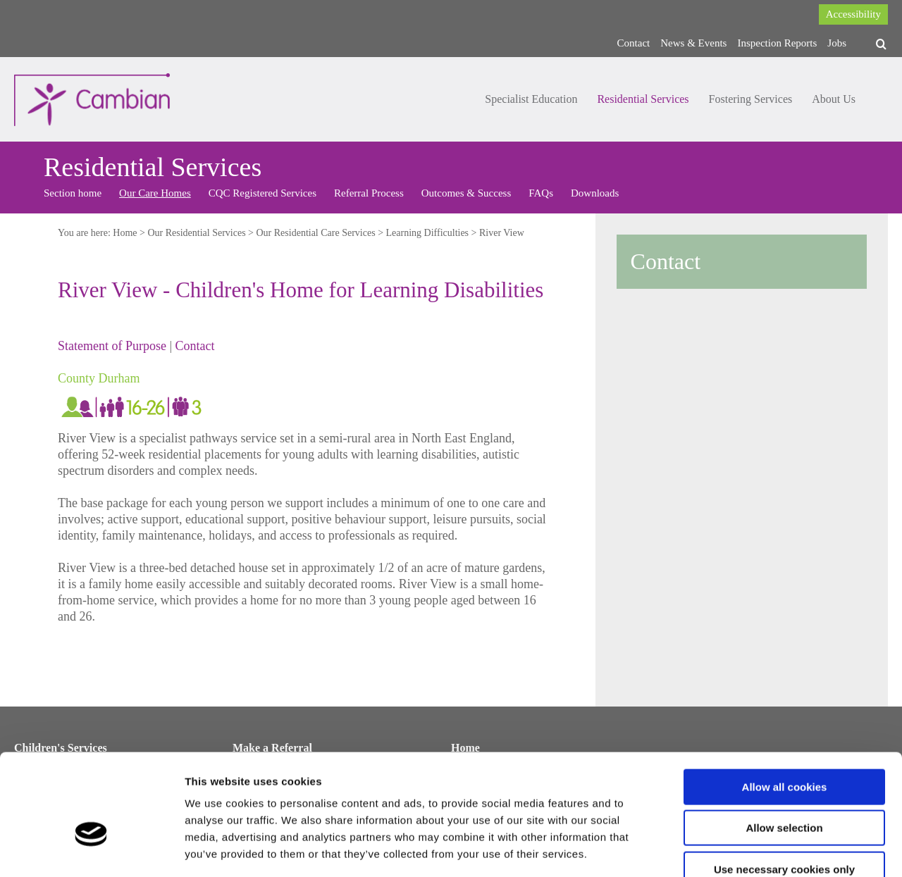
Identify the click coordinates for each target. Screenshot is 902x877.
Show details (739, 849)
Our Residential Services (196, 233)
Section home (72, 193)
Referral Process (369, 193)
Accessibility (853, 14)
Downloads (595, 193)
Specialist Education (531, 99)
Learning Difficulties (427, 233)
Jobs (836, 43)
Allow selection (784, 746)
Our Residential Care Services (316, 233)
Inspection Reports (777, 43)
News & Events (693, 43)
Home (125, 233)
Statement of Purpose (112, 346)
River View (501, 233)
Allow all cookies (784, 705)
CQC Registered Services (262, 193)
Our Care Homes (155, 193)
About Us (833, 99)
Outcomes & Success (466, 193)
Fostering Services (751, 99)
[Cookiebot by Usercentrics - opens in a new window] (91, 849)
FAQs (541, 193)
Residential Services (642, 99)
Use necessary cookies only (784, 787)
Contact (633, 43)
